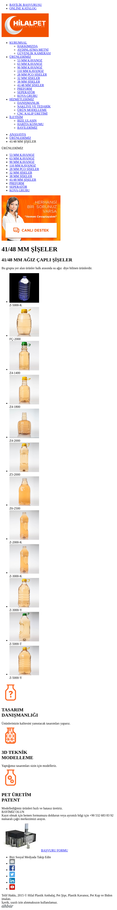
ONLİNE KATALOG (23, 8)
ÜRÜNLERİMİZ (20, 56)
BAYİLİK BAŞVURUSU (25, 4)
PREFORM (24, 88)
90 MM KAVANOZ (29, 67)
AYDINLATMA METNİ (32, 49)
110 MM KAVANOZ (30, 71)
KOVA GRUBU (27, 95)
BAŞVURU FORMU (54, 850)
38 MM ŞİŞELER (28, 81)
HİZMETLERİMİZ (21, 99)
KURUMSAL (18, 42)
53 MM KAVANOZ (29, 60)
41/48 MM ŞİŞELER (30, 85)
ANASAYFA (17, 134)
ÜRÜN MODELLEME (32, 110)
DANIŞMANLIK (28, 103)
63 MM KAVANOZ (29, 64)
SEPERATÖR (26, 92)
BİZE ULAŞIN (27, 120)
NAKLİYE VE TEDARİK (34, 106)
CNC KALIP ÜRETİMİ (32, 113)
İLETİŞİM (16, 117)
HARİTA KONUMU (30, 124)
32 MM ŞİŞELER (28, 78)
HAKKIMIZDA (27, 46)
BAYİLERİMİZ (27, 127)
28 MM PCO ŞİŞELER (32, 74)
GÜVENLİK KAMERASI (34, 53)
